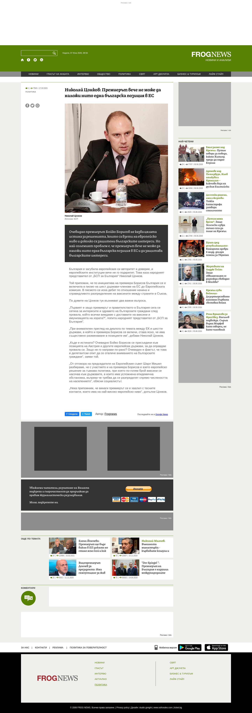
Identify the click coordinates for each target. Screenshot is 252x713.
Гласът (99, 668)
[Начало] (22, 60)
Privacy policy (123, 707)
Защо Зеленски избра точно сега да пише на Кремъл (216, 225)
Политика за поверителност (88, 647)
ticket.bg (178, 707)
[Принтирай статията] (38, 106)
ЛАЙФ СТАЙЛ (216, 74)
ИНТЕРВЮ (83, 74)
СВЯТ (142, 74)
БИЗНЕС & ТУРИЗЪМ (189, 74)
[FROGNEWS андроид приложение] (190, 647)
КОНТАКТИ (41, 647)
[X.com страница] (35, 60)
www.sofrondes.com (163, 707)
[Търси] (55, 53)
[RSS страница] (41, 60)
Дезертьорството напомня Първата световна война (218, 296)
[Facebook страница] (28, 60)
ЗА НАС (25, 647)
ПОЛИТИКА (124, 74)
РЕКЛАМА (57, 647)
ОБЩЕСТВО (103, 74)
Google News (161, 414)
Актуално (101, 679)
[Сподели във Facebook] (27, 106)
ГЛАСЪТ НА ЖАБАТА (58, 74)
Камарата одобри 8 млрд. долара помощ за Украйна (217, 249)
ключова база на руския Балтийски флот (217, 179)
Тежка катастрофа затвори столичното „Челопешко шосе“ (217, 203)
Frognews (111, 414)
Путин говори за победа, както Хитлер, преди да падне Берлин (216, 155)
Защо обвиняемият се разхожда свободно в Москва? (217, 274)
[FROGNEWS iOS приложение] (216, 647)
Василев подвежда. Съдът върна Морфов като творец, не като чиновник (217, 321)
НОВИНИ (33, 74)
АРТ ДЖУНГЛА (161, 74)
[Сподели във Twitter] (32, 106)
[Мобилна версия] (166, 647)
